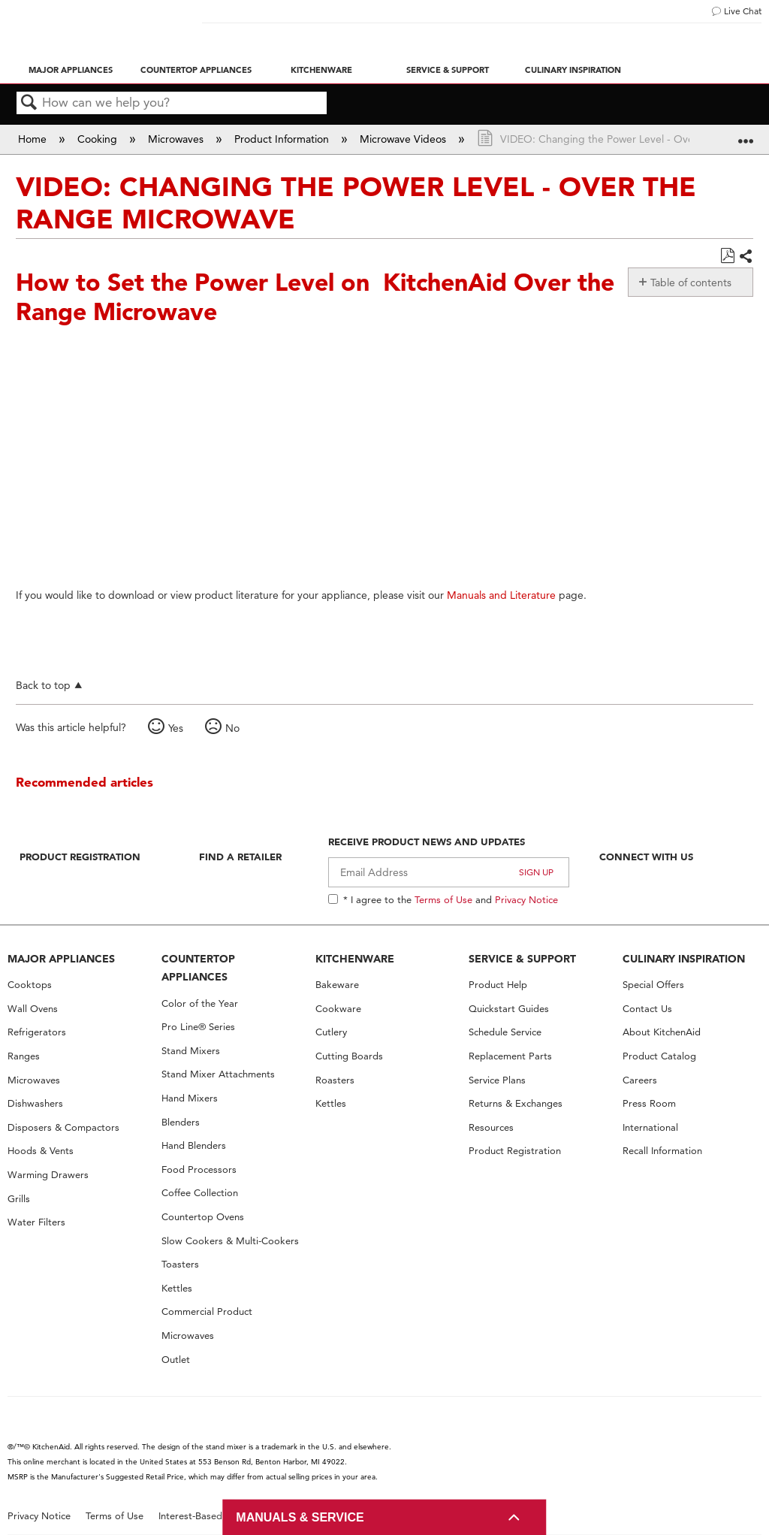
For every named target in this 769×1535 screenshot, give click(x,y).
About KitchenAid (662, 1032)
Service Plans (497, 1080)
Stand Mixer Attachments (218, 1074)
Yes (175, 728)
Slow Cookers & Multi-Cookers (230, 1240)
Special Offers (653, 984)
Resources (491, 1127)
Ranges (24, 1056)
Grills (19, 1198)
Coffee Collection (199, 1192)
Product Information (283, 139)
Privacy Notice (526, 899)
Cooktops (30, 984)
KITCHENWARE (354, 958)
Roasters (334, 1080)
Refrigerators (37, 1032)
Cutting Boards (349, 1056)
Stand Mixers (190, 1050)
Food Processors (199, 1169)
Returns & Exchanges (515, 1103)
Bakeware (337, 984)
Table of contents (690, 282)
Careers (640, 1080)
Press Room (649, 1103)
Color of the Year (199, 1003)
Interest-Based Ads (200, 1515)
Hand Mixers (189, 1098)
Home (34, 139)
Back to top (43, 684)
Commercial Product (206, 1311)
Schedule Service (505, 1032)
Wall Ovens (33, 1008)
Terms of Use (443, 899)
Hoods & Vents (41, 1150)
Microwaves (177, 139)
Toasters (180, 1264)
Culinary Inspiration (573, 70)
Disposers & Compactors (63, 1127)
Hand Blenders (193, 1145)
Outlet (175, 1359)
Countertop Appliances (196, 70)
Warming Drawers (48, 1174)
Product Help (498, 984)
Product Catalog (659, 1056)
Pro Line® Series (198, 1026)
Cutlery (331, 1032)
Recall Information (662, 1150)
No (232, 728)
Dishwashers (35, 1103)
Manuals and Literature (501, 595)
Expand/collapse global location (745, 134)
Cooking (98, 139)
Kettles (176, 1288)
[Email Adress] (448, 872)
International (650, 1127)
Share (745, 257)
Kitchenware (321, 70)
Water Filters (36, 1222)
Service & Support (447, 70)
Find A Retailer (240, 857)
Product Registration (80, 857)
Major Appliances (71, 70)
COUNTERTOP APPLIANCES (198, 968)
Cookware (338, 1008)
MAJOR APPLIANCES (61, 958)
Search (29, 103)
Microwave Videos (404, 139)
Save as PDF (727, 256)
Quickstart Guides (509, 1008)
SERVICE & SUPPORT (522, 958)
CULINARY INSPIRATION (684, 958)
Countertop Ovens (202, 1216)
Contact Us (647, 1008)
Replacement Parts (510, 1056)
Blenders (180, 1122)
